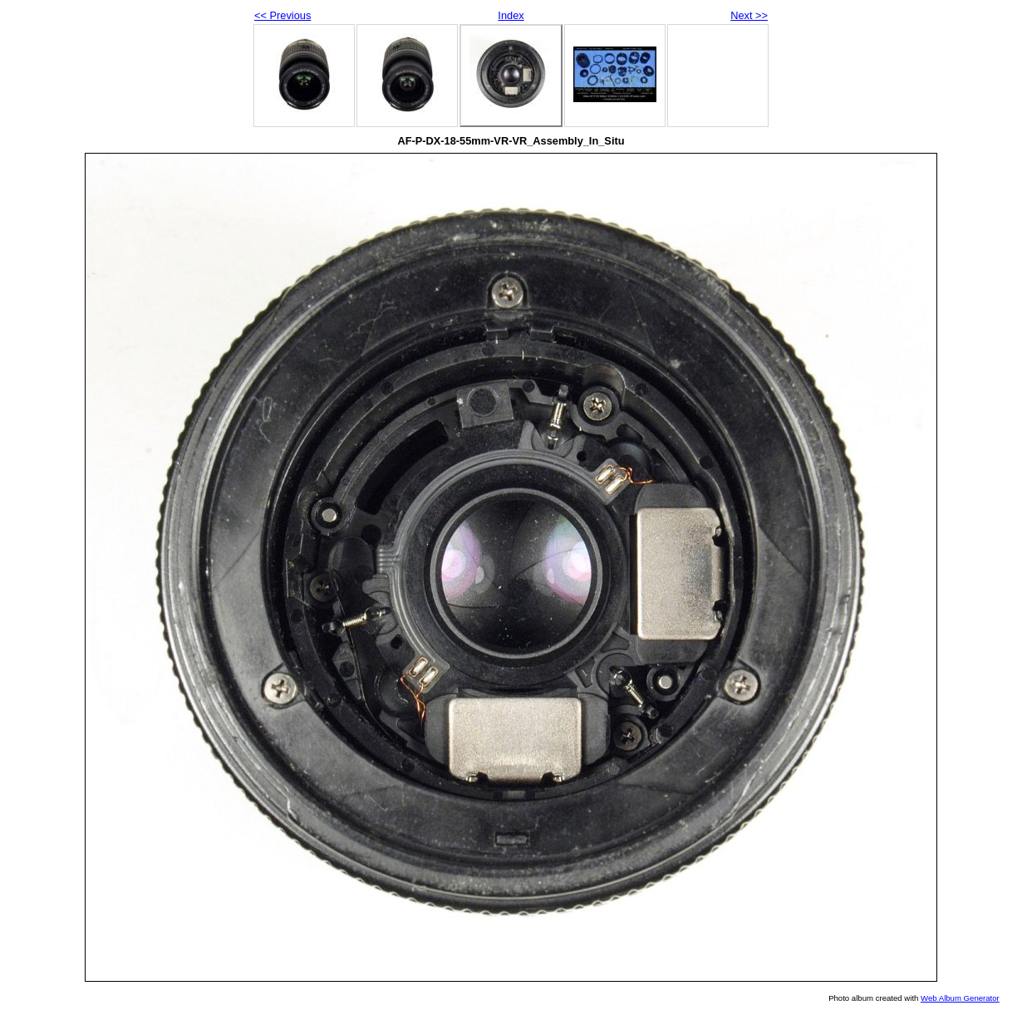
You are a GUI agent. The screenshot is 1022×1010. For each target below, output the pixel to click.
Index (510, 15)
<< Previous (282, 15)
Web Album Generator (960, 998)
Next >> (749, 15)
